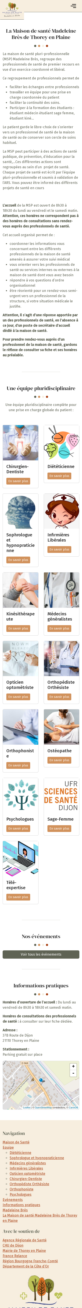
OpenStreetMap (43, 1107)
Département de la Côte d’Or (26, 1266)
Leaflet (26, 1107)
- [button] (73, 1073)
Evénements (13, 1200)
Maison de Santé (16, 1142)
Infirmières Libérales (26, 1168)
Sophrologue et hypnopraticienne (37, 1158)
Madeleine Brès (15, 1210)
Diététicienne (20, 1153)
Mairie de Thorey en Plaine (24, 1251)
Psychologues (20, 1194)
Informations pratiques (21, 1205)
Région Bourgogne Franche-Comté (30, 1261)
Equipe (8, 1147)
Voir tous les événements (41, 954)
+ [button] (73, 1067)
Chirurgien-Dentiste (26, 1179)
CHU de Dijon (13, 1245)
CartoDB (73, 1107)
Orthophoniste (21, 1189)
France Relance (15, 1256)
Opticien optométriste (27, 1174)
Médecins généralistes (28, 1163)
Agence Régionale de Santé (25, 1240)
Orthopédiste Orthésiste (29, 1184)
